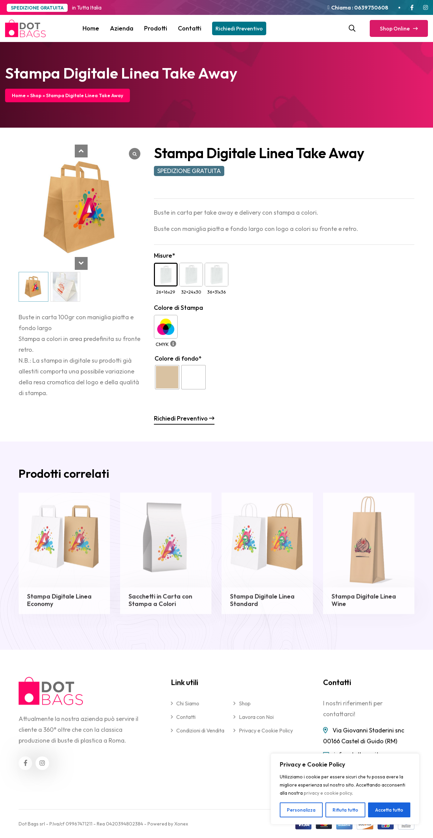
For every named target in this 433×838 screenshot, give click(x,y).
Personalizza (301, 810)
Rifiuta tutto (345, 810)
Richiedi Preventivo (239, 28)
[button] (81, 151)
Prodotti (155, 28)
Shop (36, 95)
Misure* (164, 255)
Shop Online (399, 28)
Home (91, 28)
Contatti (189, 28)
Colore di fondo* (178, 358)
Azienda (121, 28)
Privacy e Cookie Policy (266, 736)
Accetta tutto (389, 810)
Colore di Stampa (178, 307)
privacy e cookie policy (328, 793)
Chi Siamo (187, 709)
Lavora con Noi (256, 723)
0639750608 (370, 7)
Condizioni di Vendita (200, 736)
